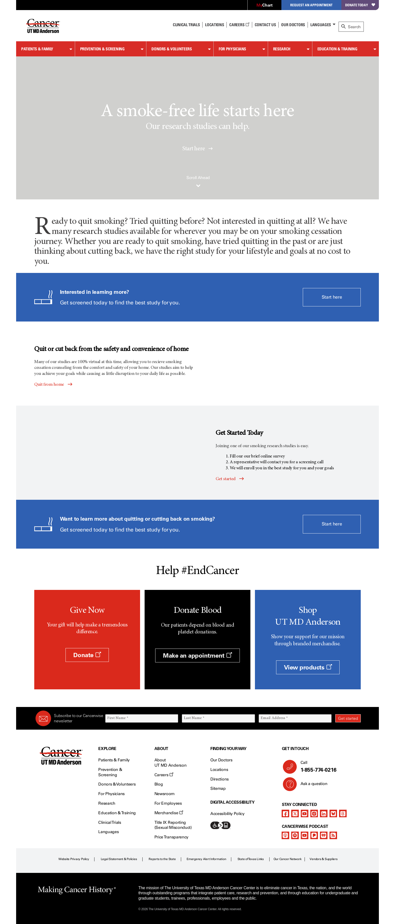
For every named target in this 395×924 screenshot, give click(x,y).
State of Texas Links (251, 859)
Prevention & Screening (102, 48)
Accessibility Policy (227, 813)
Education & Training (337, 48)
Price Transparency (171, 837)
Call (328, 766)
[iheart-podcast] (323, 835)
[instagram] (314, 813)
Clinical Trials (186, 24)
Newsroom (164, 793)
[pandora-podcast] (314, 835)
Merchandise (168, 812)
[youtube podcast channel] (304, 835)
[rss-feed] (333, 835)
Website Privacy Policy (73, 859)
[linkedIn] (323, 813)
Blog (158, 784)
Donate (87, 655)
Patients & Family (37, 48)
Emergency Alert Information (206, 859)
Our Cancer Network (288, 859)
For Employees (168, 803)
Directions (219, 779)
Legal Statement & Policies (119, 859)
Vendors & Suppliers (323, 859)
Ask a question (310, 785)
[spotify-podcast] (295, 835)
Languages (320, 24)
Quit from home (49, 384)
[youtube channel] (304, 813)
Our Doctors (293, 24)
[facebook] (285, 813)
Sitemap (218, 788)
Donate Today (360, 5)
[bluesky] (333, 813)
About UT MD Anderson (170, 763)
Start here (197, 149)
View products (308, 667)
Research (281, 48)
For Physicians (232, 48)
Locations (219, 769)
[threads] (343, 813)
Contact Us (265, 24)
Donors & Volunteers (171, 48)
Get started (226, 479)
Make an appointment (197, 655)
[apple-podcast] (285, 835)
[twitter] (295, 813)
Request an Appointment (311, 5)
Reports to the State (162, 859)
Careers (239, 24)
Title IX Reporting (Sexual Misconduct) (173, 825)
